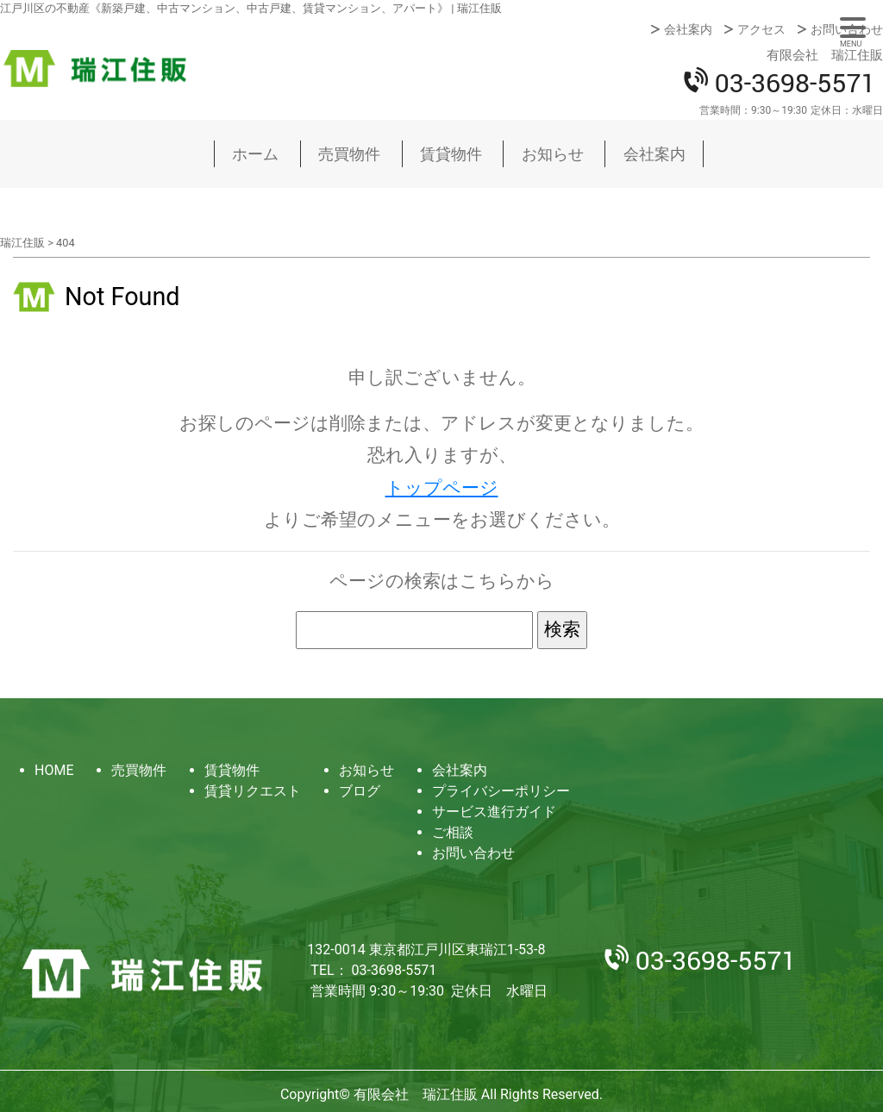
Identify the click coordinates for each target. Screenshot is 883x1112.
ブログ (359, 791)
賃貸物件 (451, 154)
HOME (53, 770)
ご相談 (452, 832)
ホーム (255, 154)
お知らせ (553, 154)
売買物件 (349, 154)
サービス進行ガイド (494, 811)
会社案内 (688, 29)
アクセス (761, 29)
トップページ (441, 488)
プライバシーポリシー (501, 791)
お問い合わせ (847, 29)
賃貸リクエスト (252, 791)
